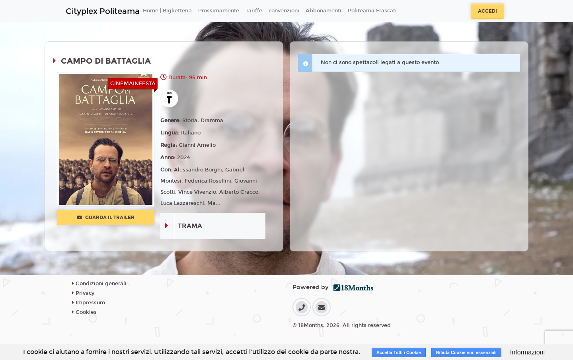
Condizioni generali (99, 283)
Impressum (88, 303)
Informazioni (527, 352)
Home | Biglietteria (167, 11)
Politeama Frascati (372, 11)
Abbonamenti (323, 11)
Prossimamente (218, 11)
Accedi (487, 11)
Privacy (83, 293)
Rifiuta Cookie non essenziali (466, 352)
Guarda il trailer (105, 217)
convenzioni (284, 11)
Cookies (84, 312)
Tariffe (254, 11)
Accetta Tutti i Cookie (398, 352)
